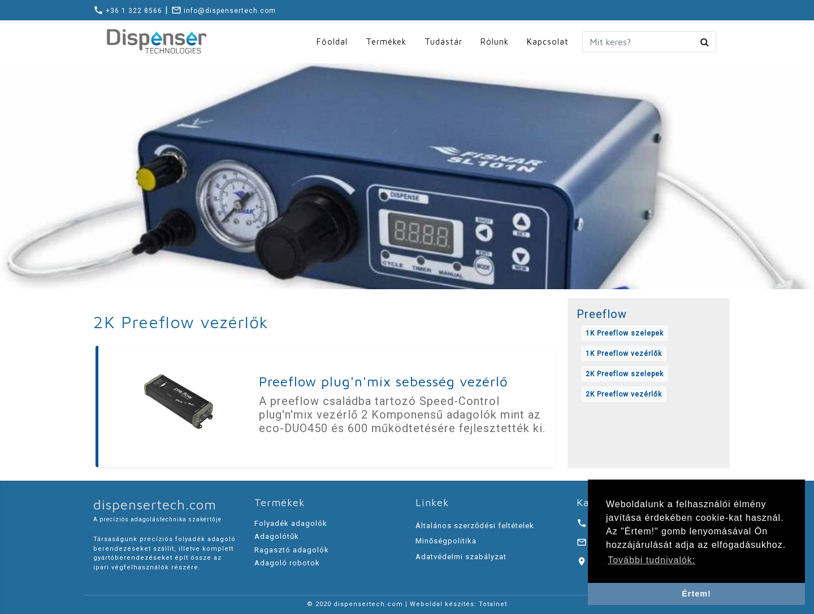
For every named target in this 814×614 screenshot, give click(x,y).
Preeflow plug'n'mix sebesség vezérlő (383, 381)
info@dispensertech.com (223, 11)
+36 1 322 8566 (127, 11)
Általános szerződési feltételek (474, 525)
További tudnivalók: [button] (651, 560)
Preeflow (602, 314)
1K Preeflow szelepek (625, 333)
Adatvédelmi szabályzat (460, 556)
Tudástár (443, 41)
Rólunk (494, 41)
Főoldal (332, 41)
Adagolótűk (276, 536)
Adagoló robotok (287, 563)
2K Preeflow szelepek (625, 374)
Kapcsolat (548, 41)
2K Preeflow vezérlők (624, 394)
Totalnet (493, 604)
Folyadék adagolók (290, 523)
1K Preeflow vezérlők (624, 354)
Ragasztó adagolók (291, 550)
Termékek (386, 41)
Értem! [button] (696, 593)
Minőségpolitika (446, 541)
